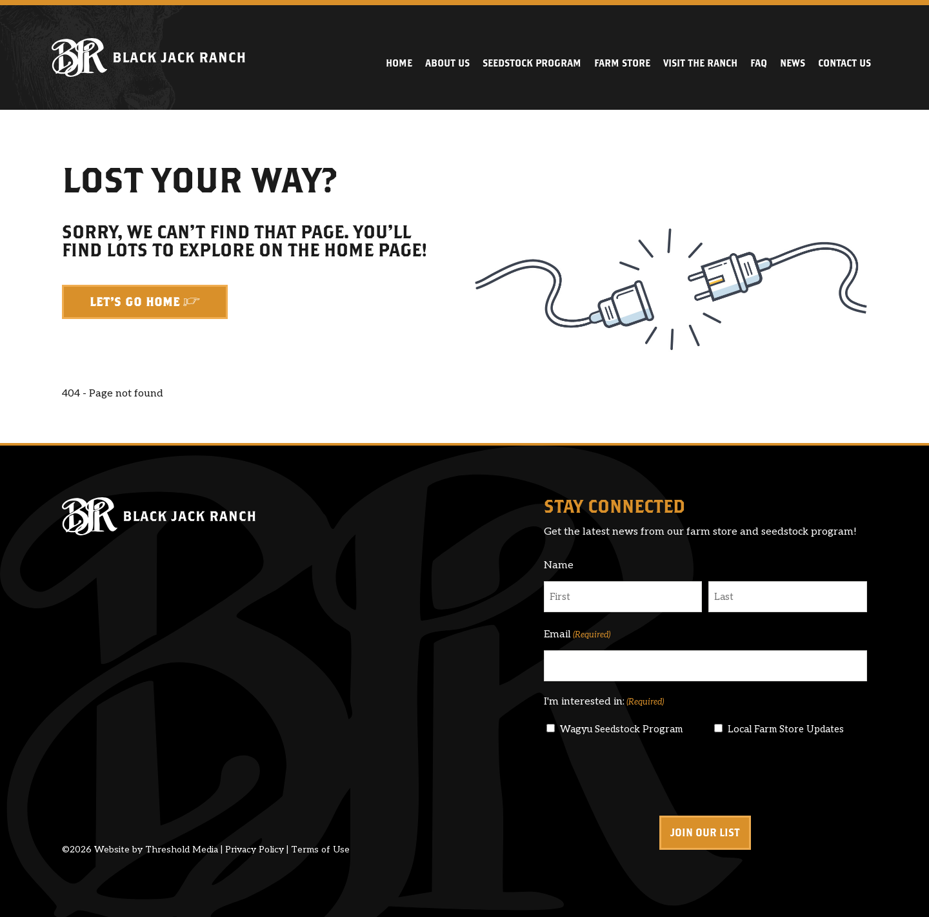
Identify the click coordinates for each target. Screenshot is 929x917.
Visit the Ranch (700, 62)
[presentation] (642, 776)
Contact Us (844, 62)
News (792, 62)
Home (399, 62)
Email (577, 634)
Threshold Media (181, 849)
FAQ (758, 62)
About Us (447, 62)
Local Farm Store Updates (786, 729)
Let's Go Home (135, 302)
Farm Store (622, 62)
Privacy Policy (254, 849)
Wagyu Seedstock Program (621, 729)
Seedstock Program (532, 62)
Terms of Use (320, 849)
